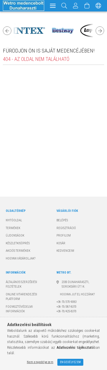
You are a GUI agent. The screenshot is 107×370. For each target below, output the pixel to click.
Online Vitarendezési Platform (21, 296)
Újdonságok (15, 235)
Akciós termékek (18, 251)
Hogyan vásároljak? (20, 258)
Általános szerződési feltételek (21, 284)
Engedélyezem (70, 362)
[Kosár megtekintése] (87, 5)
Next (100, 30)
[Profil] (75, 5)
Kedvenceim (65, 251)
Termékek (13, 228)
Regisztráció (66, 228)
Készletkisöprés (18, 243)
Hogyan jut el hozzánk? (75, 294)
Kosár (60, 243)
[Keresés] (64, 5)
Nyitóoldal (14, 220)
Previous (7, 30)
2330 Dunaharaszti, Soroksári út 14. (75, 284)
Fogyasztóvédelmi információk (19, 309)
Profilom (63, 235)
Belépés (62, 220)
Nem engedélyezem (40, 362)
